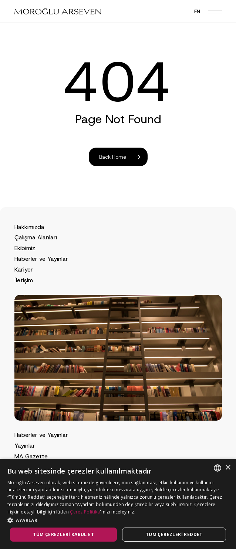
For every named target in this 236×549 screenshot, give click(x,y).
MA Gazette (31, 456)
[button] (215, 11)
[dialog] (118, 504)
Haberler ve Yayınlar (41, 259)
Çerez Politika (85, 512)
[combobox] (217, 468)
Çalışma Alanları (35, 237)
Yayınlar (24, 445)
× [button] (227, 468)
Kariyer (23, 269)
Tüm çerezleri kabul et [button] (63, 534)
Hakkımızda (29, 227)
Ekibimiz (24, 248)
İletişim (23, 280)
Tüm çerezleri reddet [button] (174, 534)
